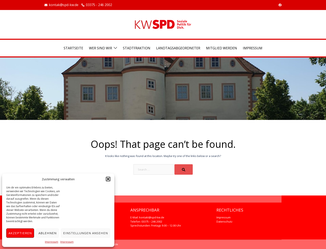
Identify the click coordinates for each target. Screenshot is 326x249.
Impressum (51, 242)
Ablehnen (47, 233)
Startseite (73, 48)
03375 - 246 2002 (97, 5)
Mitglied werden (221, 48)
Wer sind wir (100, 48)
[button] (108, 179)
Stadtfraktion (136, 48)
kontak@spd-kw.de (61, 5)
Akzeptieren (20, 233)
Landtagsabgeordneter (178, 48)
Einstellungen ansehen (85, 233)
